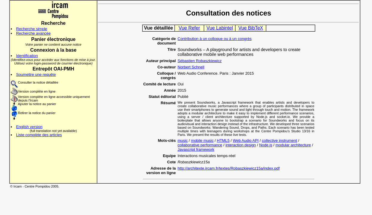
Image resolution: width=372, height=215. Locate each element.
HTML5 (223, 140)
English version (29, 127)
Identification (27, 55)
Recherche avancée (33, 33)
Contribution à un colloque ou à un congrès (215, 38)
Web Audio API (246, 140)
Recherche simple (31, 29)
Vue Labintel (220, 27)
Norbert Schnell (191, 67)
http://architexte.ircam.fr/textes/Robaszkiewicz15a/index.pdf (229, 168)
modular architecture (293, 145)
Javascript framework (196, 149)
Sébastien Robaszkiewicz (200, 61)
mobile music (202, 140)
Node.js (265, 145)
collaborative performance (200, 145)
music (183, 140)
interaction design (240, 145)
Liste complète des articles (39, 135)
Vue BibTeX (250, 27)
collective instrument (279, 140)
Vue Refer (189, 27)
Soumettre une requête (36, 74)
